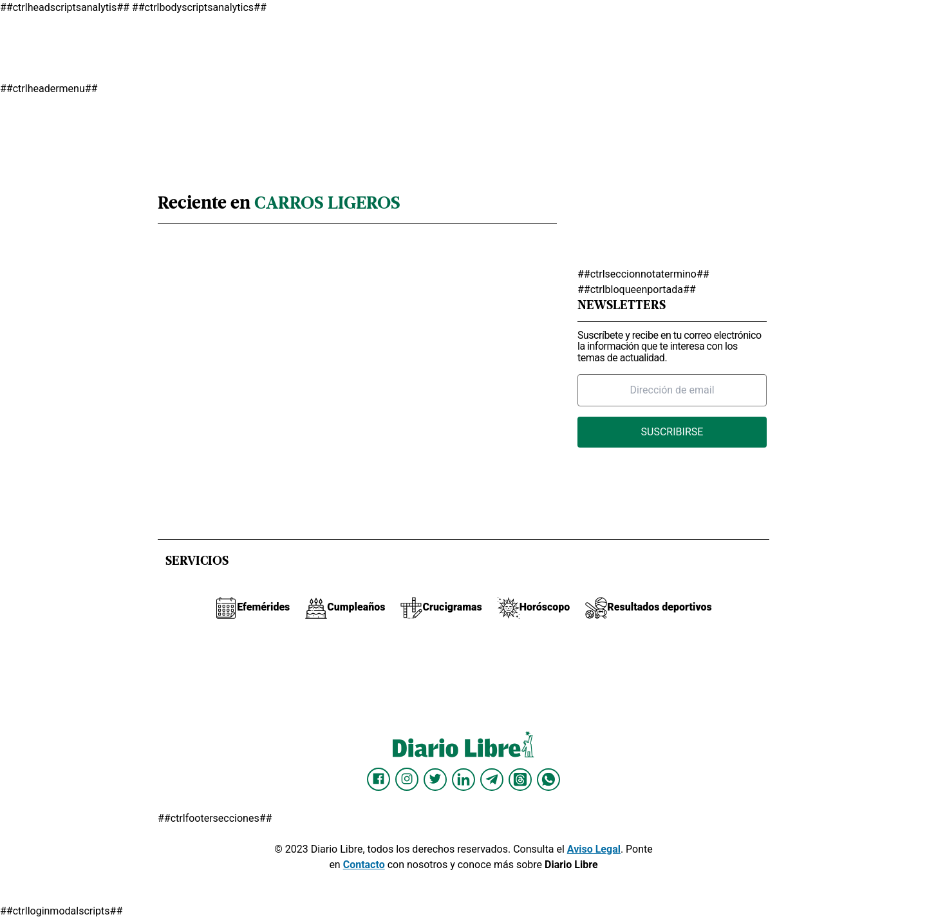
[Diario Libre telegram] (491, 779)
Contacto (364, 864)
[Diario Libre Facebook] (378, 779)
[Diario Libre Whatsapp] (548, 779)
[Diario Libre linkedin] (463, 779)
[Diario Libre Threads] (520, 779)
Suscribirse (672, 432)
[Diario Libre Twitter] (435, 779)
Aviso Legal (594, 849)
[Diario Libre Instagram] (406, 779)
